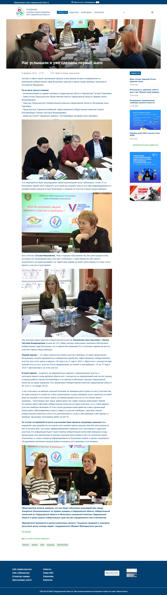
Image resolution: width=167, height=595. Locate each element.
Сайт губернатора (20, 572)
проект (26, 545)
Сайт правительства (21, 569)
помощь (51, 545)
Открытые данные (21, 576)
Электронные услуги (22, 580)
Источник (26, 531)
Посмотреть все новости (145, 145)
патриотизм (63, 545)
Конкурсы (99, 12)
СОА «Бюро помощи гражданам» (37, 539)
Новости (62, 12)
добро (35, 545)
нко (42, 545)
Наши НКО (74, 12)
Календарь (86, 12)
